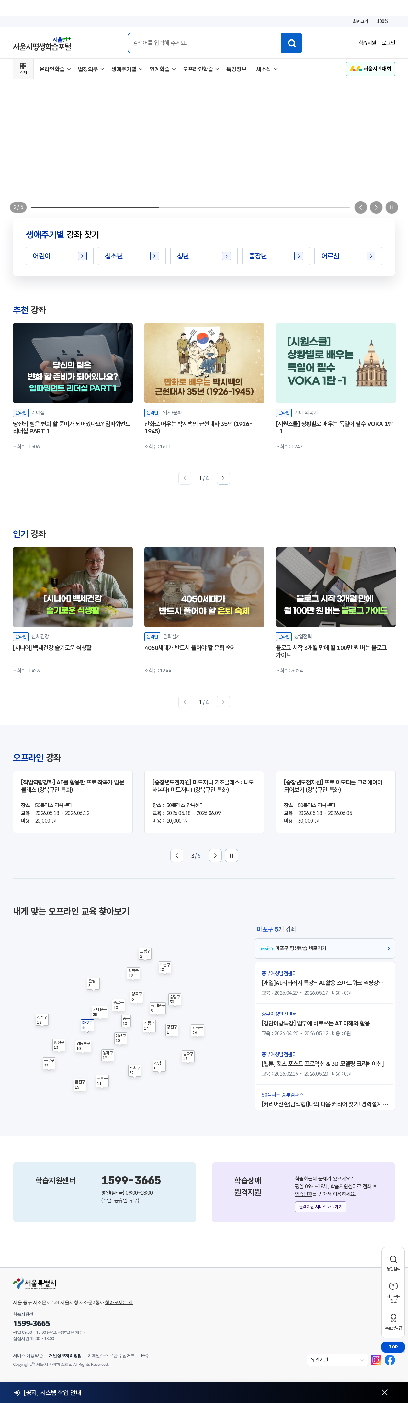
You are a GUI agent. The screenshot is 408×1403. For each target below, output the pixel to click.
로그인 (388, 43)
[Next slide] (376, 207)
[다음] (223, 478)
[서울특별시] (129, 1283)
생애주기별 (124, 69)
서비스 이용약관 (28, 1355)
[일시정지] (391, 207)
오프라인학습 (198, 69)
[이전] (184, 478)
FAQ (145, 1355)
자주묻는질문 (393, 1298)
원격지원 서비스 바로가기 (321, 1206)
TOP (393, 1346)
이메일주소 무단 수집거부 (111, 1355)
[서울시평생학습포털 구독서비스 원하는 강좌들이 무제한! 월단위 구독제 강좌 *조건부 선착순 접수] (204, 164)
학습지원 (367, 43)
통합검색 (393, 1268)
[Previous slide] (360, 207)
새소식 (263, 69)
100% (382, 21)
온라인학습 (52, 69)
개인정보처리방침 (65, 1355)
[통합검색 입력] (205, 43)
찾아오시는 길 (119, 1302)
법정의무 (88, 69)
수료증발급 (393, 1328)
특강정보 (236, 69)
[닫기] (384, 1392)
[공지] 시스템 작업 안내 (52, 1393)
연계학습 (160, 69)
